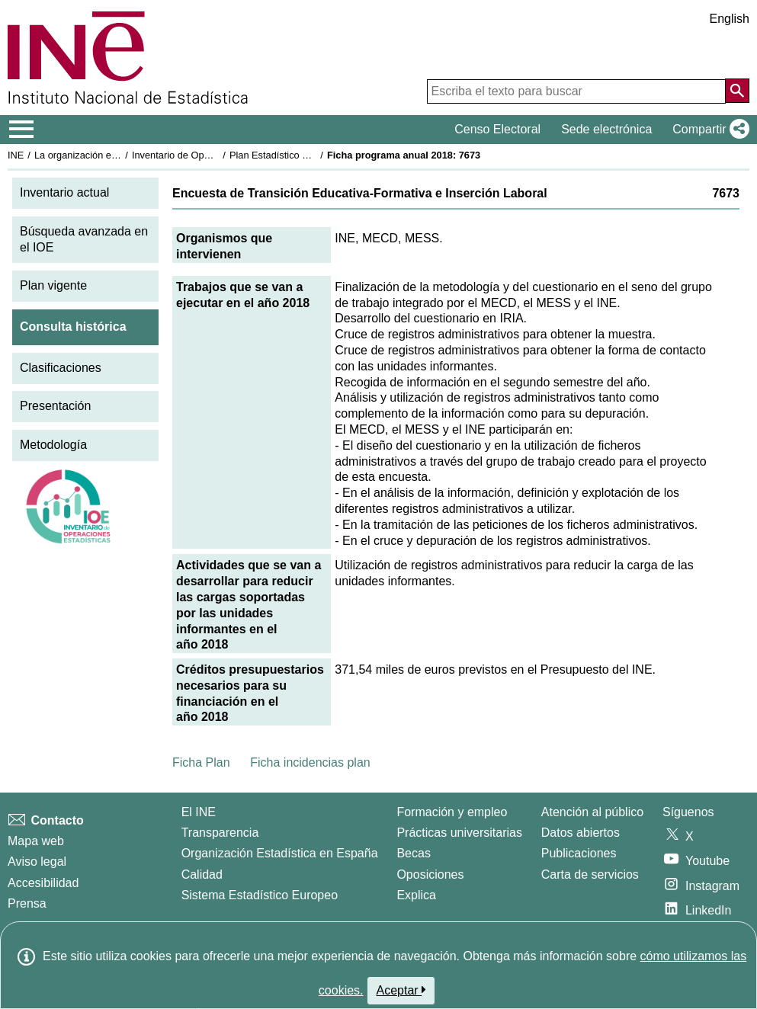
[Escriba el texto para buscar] (576, 91)
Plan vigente (53, 285)
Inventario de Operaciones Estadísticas (217, 155)
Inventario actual (64, 192)
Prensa (27, 903)
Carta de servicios (590, 874)
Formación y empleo (451, 812)
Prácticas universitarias (459, 832)
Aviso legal (37, 861)
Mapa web (36, 840)
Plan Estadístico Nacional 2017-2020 (309, 155)
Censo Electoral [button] (497, 129)
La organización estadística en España (118, 155)
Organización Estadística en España (279, 853)
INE (16, 155)
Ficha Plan (201, 762)
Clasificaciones (60, 367)
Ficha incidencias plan (310, 762)
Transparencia (220, 832)
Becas (413, 853)
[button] (707, 129)
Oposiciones (430, 874)
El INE (198, 812)
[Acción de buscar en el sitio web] (737, 90)
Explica (416, 895)
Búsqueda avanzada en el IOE (84, 239)
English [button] (729, 18)
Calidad (202, 874)
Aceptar (401, 990)
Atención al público (592, 812)
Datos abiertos (580, 832)
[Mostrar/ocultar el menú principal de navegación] (22, 129)
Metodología (53, 444)
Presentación (55, 405)
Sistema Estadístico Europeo (259, 895)
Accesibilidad (43, 882)
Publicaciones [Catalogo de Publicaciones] (579, 853)
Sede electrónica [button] (606, 129)
